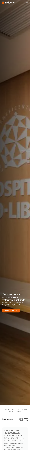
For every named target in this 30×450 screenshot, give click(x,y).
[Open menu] (27, 2)
